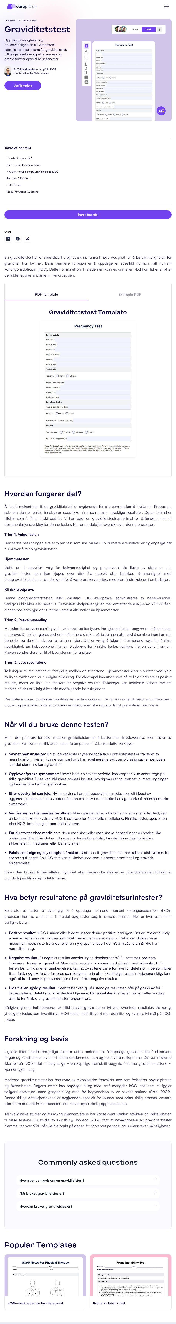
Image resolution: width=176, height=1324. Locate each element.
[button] (166, 6)
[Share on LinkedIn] (8, 239)
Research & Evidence (18, 178)
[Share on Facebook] (18, 239)
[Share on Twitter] (27, 238)
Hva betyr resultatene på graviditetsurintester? (32, 171)
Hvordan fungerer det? (19, 158)
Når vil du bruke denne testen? (24, 164)
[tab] (46, 294)
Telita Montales (26, 69)
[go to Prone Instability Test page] (130, 1275)
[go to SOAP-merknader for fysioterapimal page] (45, 1275)
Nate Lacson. (42, 72)
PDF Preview (14, 185)
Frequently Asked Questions (22, 191)
